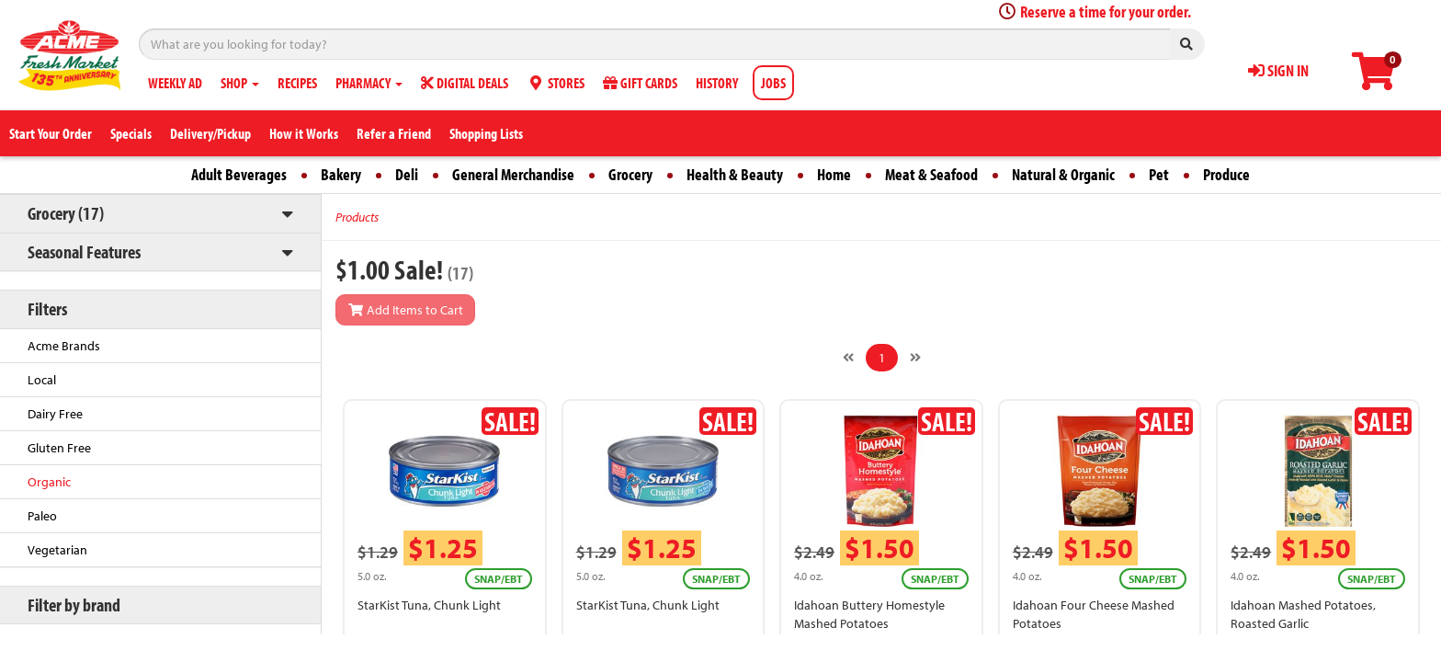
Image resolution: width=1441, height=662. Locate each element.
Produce (1226, 174)
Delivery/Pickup (210, 133)
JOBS (773, 83)
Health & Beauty (734, 174)
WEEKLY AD (175, 83)
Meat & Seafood (931, 174)
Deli (406, 174)
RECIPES (297, 83)
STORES (555, 83)
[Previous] (848, 357)
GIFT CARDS (640, 83)
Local (42, 379)
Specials (131, 133)
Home (834, 174)
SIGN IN (1278, 70)
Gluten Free (59, 447)
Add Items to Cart (405, 310)
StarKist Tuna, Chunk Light (429, 605)
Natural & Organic (1063, 174)
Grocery (630, 174)
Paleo (42, 516)
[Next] (915, 357)
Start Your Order (50, 133)
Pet (1159, 174)
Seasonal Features (84, 251)
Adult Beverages (239, 174)
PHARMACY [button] (369, 83)
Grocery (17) (66, 212)
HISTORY (717, 83)
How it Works (303, 133)
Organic (49, 482)
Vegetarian (57, 550)
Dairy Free (55, 413)
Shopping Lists (486, 133)
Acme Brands (64, 345)
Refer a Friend (394, 133)
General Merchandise (513, 174)
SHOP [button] (240, 83)
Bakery (341, 174)
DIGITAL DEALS (464, 83)
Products (357, 217)
